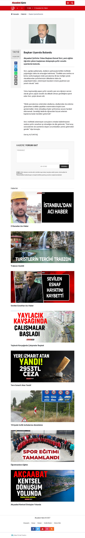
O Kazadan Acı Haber (41, 8)
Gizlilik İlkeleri (48, 523)
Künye (33, 523)
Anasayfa (26, 523)
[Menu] (68, 3)
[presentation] (17, 8)
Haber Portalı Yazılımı (20, 535)
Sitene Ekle (57, 523)
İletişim (39, 523)
